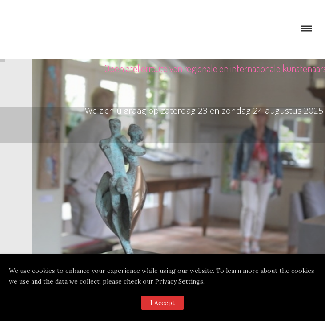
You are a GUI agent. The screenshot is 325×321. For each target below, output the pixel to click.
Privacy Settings (179, 281)
